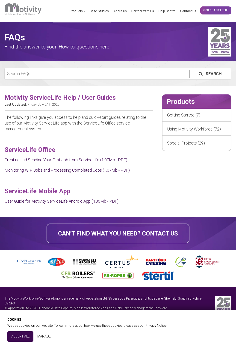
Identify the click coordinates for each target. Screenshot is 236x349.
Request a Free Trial (216, 10)
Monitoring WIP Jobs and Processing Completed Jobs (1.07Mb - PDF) (67, 170)
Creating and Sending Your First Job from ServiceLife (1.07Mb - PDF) (66, 159)
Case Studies (99, 11)
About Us (120, 11)
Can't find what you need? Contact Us (118, 233)
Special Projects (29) (186, 143)
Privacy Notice (155, 325)
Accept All (20, 336)
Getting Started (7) (183, 115)
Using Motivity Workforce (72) (194, 129)
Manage (44, 336)
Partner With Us (142, 11)
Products (76, 11)
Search (210, 73)
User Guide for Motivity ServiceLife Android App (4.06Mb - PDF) (61, 201)
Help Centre (167, 11)
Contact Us (188, 11)
